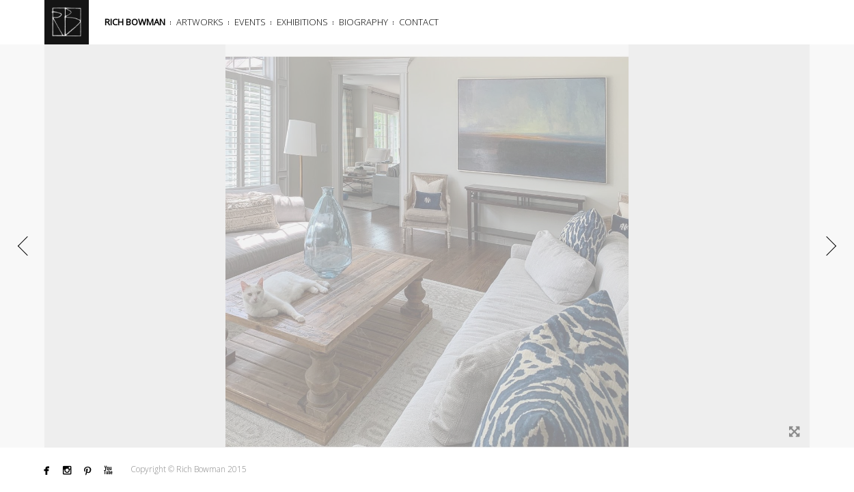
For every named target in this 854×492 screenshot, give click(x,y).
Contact (419, 22)
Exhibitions (302, 22)
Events (250, 22)
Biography (363, 22)
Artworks (199, 22)
